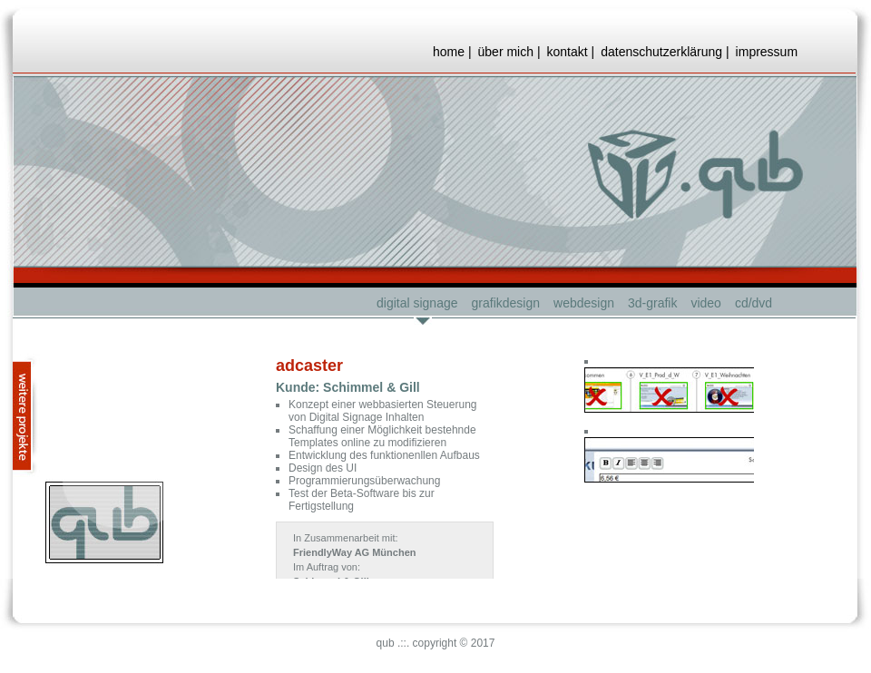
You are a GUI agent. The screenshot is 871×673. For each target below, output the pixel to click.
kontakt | (571, 51)
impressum (767, 51)
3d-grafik (652, 303)
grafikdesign (506, 303)
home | (452, 51)
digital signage (417, 303)
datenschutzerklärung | (665, 51)
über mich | (509, 51)
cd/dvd (753, 303)
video (705, 303)
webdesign (583, 303)
